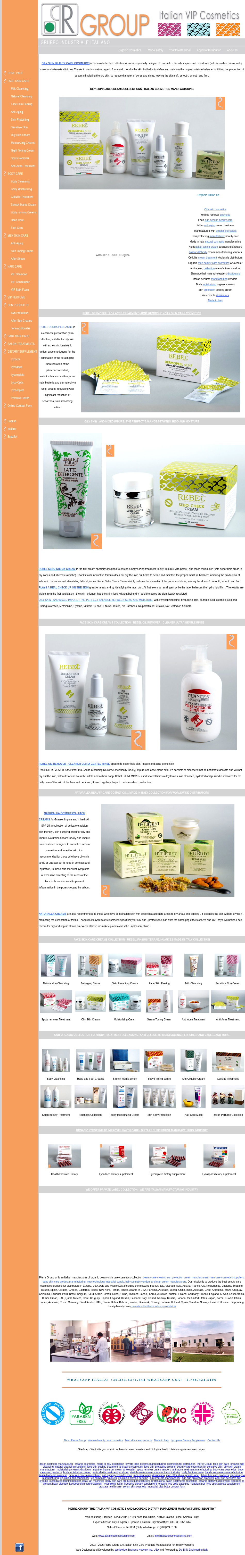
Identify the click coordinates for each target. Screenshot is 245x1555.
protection (209, 289)
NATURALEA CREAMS (52, 913)
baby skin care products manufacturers (127, 1480)
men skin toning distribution (149, 1475)
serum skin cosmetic (134, 1486)
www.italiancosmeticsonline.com (116, 1535)
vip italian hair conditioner (74, 1478)
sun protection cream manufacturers (187, 1277)
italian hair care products (215, 1475)
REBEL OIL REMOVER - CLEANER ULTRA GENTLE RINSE (74, 763)
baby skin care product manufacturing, (64, 1281)
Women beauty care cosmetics (105, 1440)
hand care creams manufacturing (224, 1472)
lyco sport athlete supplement (223, 1483)
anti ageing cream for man (117, 1475)
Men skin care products (138, 1440)
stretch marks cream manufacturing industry (155, 1472)
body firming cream (192, 1472)
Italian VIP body (198, 252)
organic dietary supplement (214, 1480)
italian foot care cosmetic (53, 1475)
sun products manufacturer (165, 1478)
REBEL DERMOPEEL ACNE (56, 327)
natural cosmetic (214, 241)
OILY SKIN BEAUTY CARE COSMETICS (65, 63)
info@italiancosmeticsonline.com (173, 1535)
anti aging (209, 225)
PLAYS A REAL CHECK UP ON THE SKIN (64, 587)
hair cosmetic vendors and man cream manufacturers (155, 1281)
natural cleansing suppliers (70, 1466)
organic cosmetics (85, 1463)
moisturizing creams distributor (74, 1469)
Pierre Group (204, 1463)
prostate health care (110, 1486)
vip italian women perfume (133, 1478)
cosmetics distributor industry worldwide (153, 1306)
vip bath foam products (104, 1478)
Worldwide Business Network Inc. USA (137, 1549)
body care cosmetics (224, 1469)
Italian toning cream (206, 246)
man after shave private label (182, 1475)
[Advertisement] (142, 1234)
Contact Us (213, 1440)
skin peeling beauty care (219, 220)
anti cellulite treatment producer (111, 1472)
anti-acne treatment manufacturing (191, 1469)
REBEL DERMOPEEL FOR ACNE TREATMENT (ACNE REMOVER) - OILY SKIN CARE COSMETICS (142, 313)
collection (209, 268)
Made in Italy (215, 300)
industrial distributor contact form (166, 1486)
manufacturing (219, 279)
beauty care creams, (154, 1277)
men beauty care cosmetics (214, 263)
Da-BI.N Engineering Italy (193, 1549)
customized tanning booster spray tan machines (76, 1480)
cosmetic (225, 214)
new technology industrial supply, (106, 1281)
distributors (233, 273)
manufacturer (217, 236)
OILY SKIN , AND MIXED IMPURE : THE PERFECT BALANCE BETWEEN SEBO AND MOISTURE (96, 599)
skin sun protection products (198, 1478)
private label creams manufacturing (146, 1463)
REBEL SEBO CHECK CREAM (57, 569)
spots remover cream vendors (154, 1469)
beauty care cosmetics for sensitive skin (199, 1466)
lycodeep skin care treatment (85, 1483)
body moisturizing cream (77, 1472)
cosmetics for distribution (181, 1463)
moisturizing (209, 284)
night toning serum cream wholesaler (114, 1469)
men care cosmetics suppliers (227, 1277)
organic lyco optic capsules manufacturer (181, 1483)
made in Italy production (110, 1463)
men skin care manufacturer (85, 1475)
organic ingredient (226, 230)
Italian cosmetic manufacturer (56, 1463)
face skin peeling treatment (102, 1466)
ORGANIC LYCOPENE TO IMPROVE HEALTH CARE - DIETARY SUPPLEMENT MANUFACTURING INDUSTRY (142, 1130)
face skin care (221, 1463)
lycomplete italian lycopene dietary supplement (130, 1483)
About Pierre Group (74, 1440)
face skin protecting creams (160, 1466)
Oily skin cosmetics (215, 209)
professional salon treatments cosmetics (174, 1480)
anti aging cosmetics (131, 1466)
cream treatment (207, 257)
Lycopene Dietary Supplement (188, 1440)
